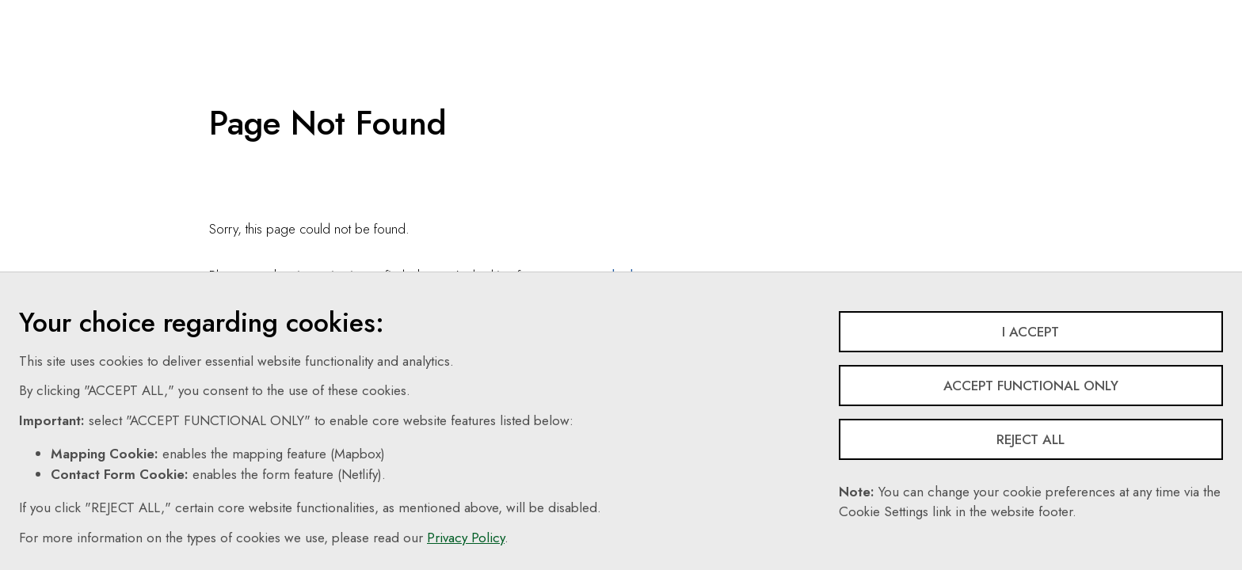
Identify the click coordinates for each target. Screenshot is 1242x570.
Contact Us (622, 12)
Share (901, 12)
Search (692, 12)
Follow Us (825, 12)
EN (755, 12)
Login (966, 12)
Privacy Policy (466, 537)
